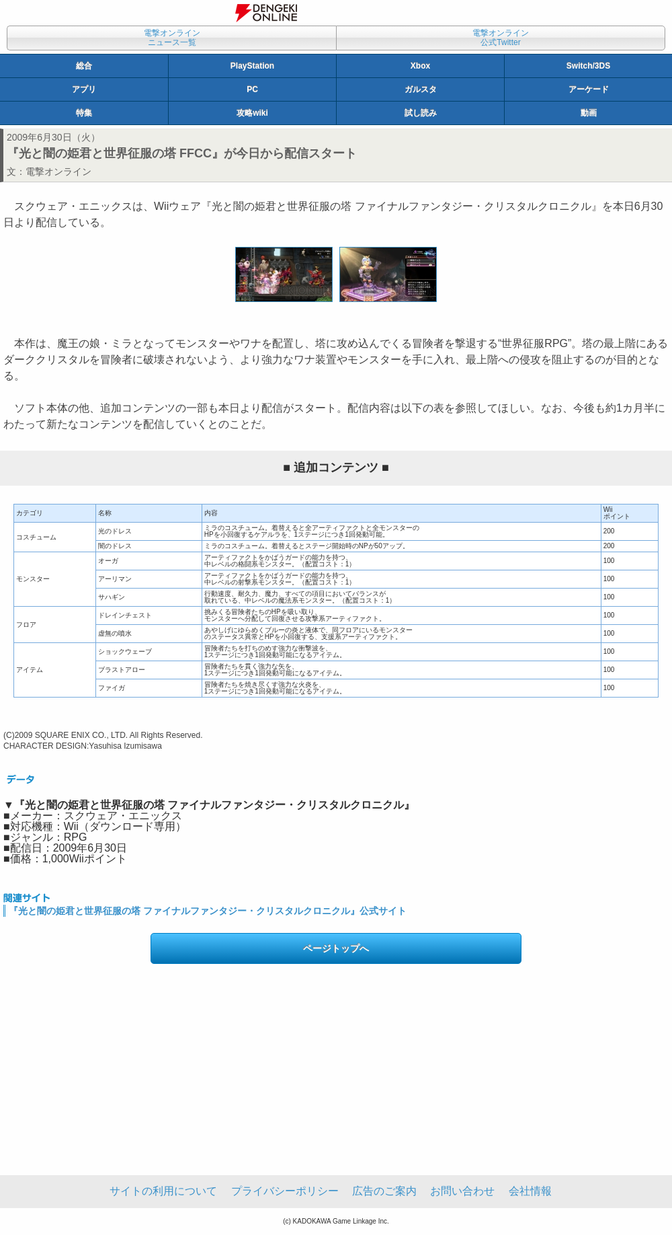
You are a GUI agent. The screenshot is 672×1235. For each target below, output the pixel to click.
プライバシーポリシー (285, 1191)
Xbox (420, 66)
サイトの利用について (163, 1191)
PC (252, 89)
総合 (84, 66)
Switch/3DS (588, 66)
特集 (84, 113)
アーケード (589, 89)
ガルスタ (421, 89)
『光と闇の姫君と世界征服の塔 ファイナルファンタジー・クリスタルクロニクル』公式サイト (208, 910)
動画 (589, 113)
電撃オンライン (58, 171)
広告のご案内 (384, 1191)
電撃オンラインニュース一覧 (172, 37)
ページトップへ (336, 948)
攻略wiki (252, 113)
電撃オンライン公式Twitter (500, 37)
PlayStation (252, 66)
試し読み (421, 113)
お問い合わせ (462, 1191)
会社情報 (530, 1191)
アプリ (84, 89)
